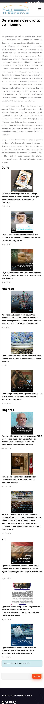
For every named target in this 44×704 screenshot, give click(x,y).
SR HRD (39, 153)
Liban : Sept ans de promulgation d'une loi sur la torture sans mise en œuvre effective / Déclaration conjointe (22, 396)
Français (35, 3)
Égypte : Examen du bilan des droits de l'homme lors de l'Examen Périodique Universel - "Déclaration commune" (19, 650)
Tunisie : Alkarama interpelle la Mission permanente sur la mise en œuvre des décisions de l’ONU (19, 480)
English (30, 3)
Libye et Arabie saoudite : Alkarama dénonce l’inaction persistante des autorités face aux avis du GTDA (21, 275)
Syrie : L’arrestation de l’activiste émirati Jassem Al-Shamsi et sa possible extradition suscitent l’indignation (21, 237)
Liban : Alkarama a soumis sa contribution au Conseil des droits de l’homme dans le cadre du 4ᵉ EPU (21, 358)
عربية (40, 3)
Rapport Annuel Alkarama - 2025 (17, 663)
